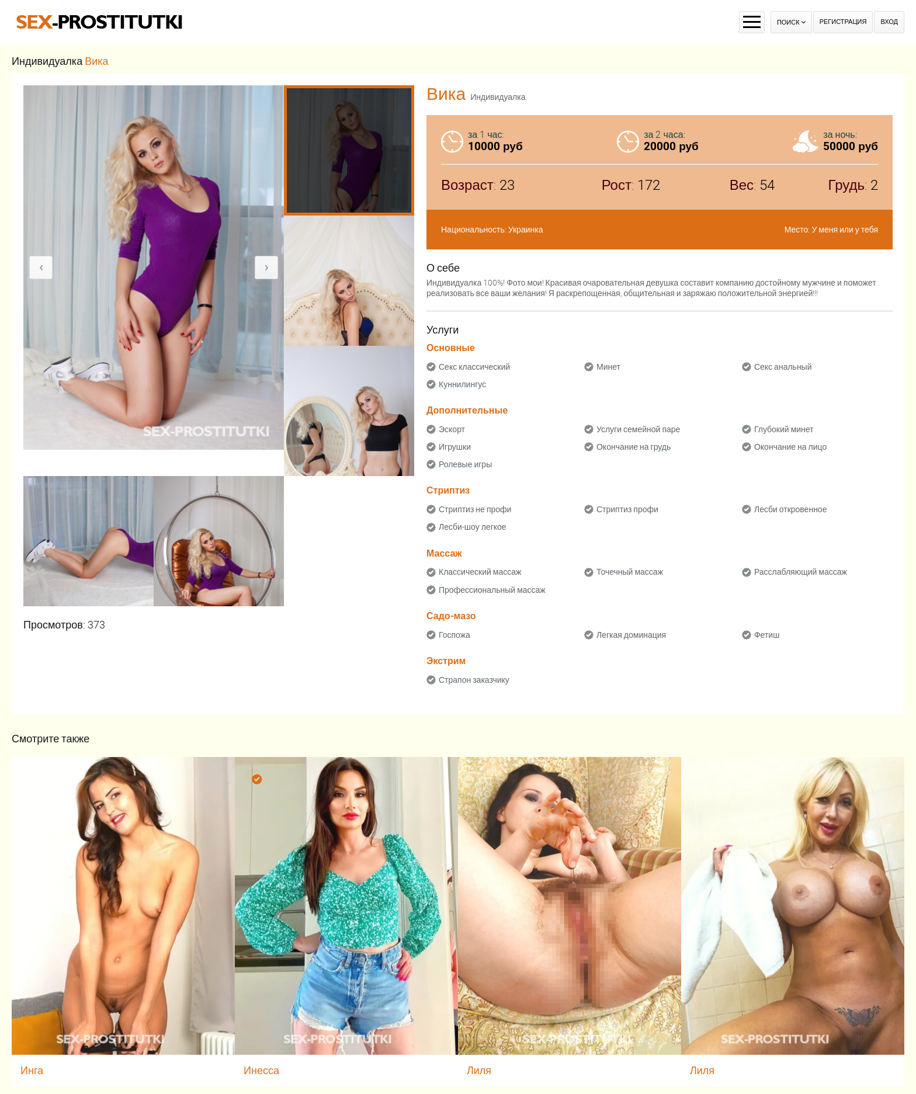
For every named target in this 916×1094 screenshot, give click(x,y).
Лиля (479, 1070)
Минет (608, 366)
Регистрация (843, 22)
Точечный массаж (629, 571)
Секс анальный (783, 366)
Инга (31, 1070)
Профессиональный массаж (492, 590)
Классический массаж (480, 571)
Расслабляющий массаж (800, 571)
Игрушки (455, 447)
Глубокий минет (784, 429)
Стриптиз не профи (475, 509)
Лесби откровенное (790, 509)
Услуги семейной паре (638, 429)
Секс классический (474, 366)
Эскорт (452, 429)
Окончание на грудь (633, 447)
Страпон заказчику (474, 680)
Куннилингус (462, 384)
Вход (889, 22)
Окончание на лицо (790, 447)
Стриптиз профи (627, 509)
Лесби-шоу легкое (472, 527)
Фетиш (766, 635)
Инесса (261, 1070)
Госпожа (454, 635)
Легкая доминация (631, 635)
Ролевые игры (465, 464)
